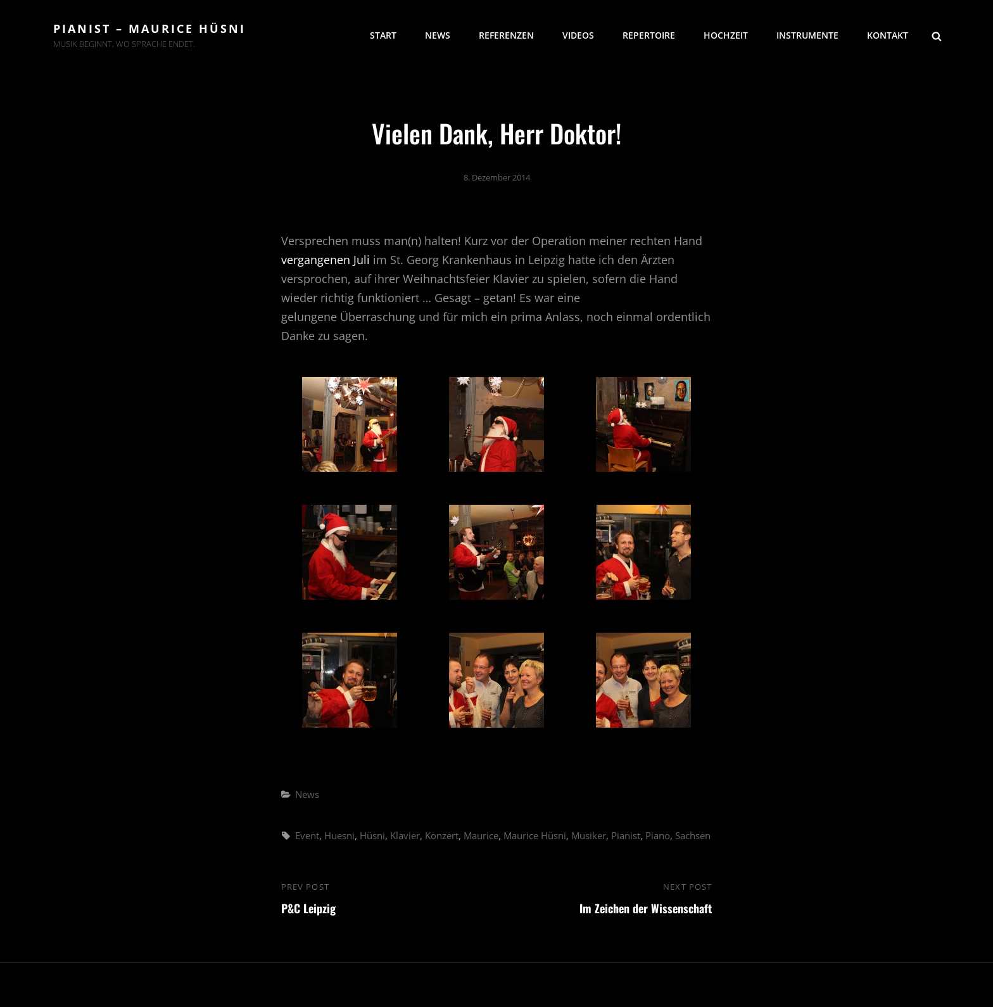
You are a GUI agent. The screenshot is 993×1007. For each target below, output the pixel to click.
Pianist (625, 835)
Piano (657, 835)
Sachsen (693, 835)
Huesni (339, 835)
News (437, 35)
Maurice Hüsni (534, 835)
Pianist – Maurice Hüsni (149, 28)
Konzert (442, 835)
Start (383, 35)
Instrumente (807, 35)
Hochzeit (726, 35)
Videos (578, 35)
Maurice (481, 835)
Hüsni (372, 835)
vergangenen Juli (325, 259)
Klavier (405, 835)
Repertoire (649, 35)
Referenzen (506, 35)
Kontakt (887, 35)
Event (307, 835)
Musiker (588, 835)
